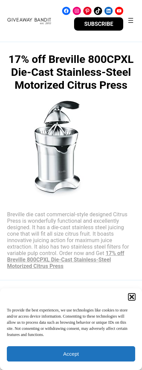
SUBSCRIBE (98, 24)
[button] (131, 296)
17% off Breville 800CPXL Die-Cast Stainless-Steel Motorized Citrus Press (65, 259)
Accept (71, 354)
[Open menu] (131, 20)
